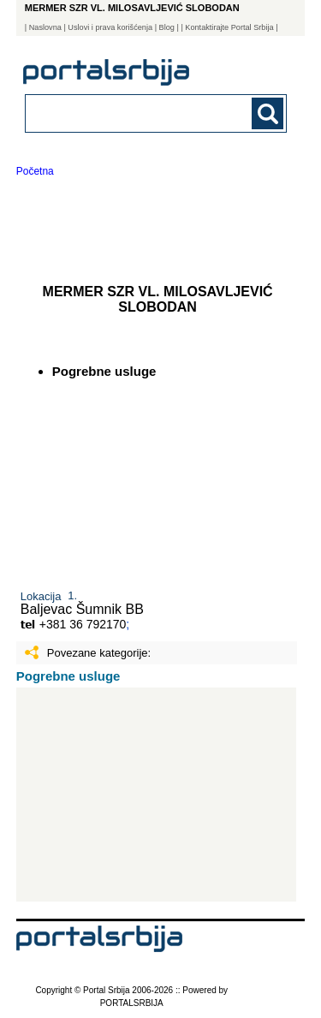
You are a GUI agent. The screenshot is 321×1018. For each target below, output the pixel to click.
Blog (167, 27)
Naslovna (45, 27)
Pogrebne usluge (68, 676)
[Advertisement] (156, 795)
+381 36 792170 (83, 624)
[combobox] (131, 112)
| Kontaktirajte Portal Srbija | (229, 27)
